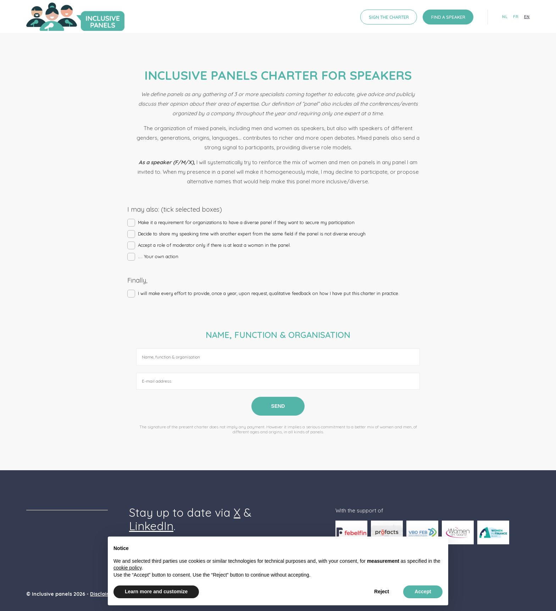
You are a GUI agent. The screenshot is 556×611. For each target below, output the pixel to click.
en (527, 17)
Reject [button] (381, 591)
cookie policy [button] (127, 568)
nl (505, 17)
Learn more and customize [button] (156, 591)
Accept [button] (423, 591)
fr (516, 17)
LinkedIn (151, 526)
